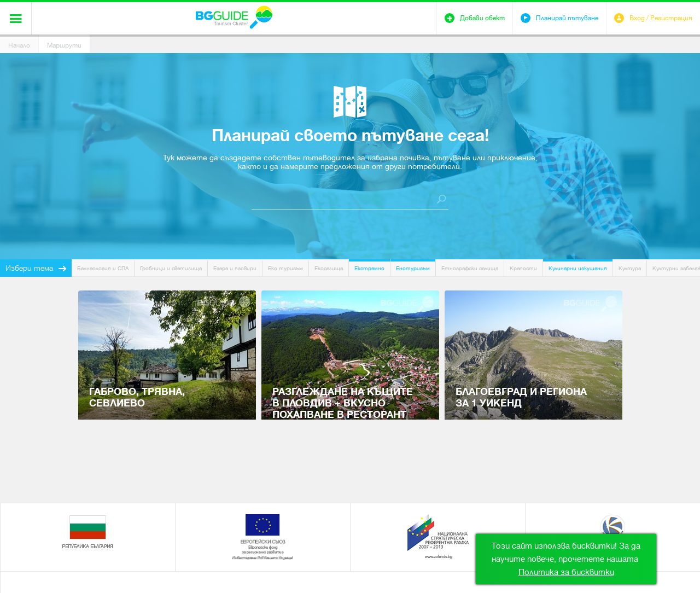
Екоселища (328, 268)
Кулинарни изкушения (578, 268)
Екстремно (369, 268)
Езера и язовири (234, 268)
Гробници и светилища (171, 268)
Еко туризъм (285, 268)
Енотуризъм (413, 268)
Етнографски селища (469, 268)
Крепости (523, 268)
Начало (19, 45)
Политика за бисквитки (566, 572)
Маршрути (64, 45)
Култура (630, 268)
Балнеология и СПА (103, 268)
